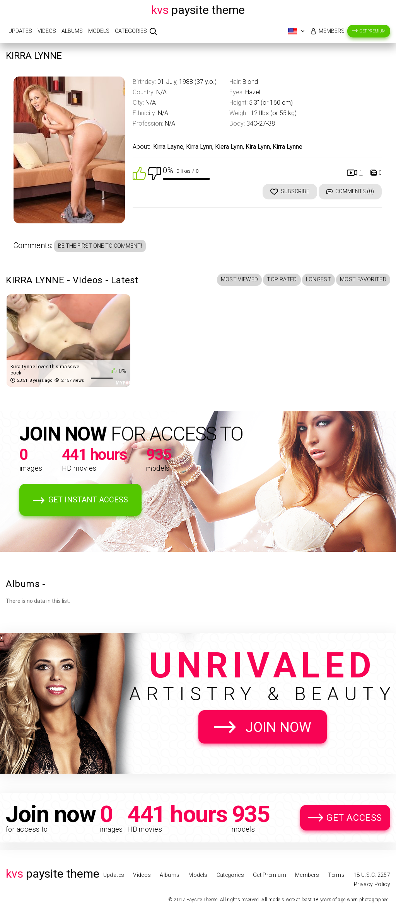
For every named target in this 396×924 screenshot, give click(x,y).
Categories (131, 31)
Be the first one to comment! (100, 246)
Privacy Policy (372, 884)
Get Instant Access (88, 499)
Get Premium (373, 31)
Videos (47, 31)
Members (332, 31)
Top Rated (282, 279)
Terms (336, 875)
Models (98, 31)
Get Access (354, 817)
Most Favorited (363, 279)
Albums (72, 31)
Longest (318, 279)
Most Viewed (239, 279)
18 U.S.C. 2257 (371, 875)
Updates (20, 31)
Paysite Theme (198, 10)
